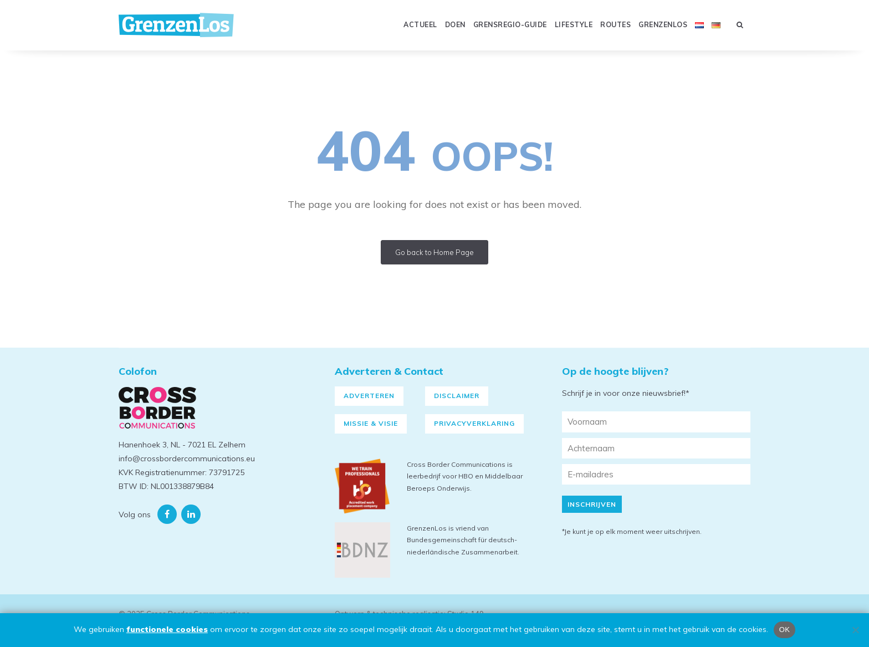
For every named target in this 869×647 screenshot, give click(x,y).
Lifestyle (574, 25)
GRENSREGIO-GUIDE (510, 25)
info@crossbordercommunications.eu (187, 458)
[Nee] (855, 629)
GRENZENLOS (662, 25)
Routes (615, 25)
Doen (455, 25)
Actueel (420, 25)
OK (784, 629)
